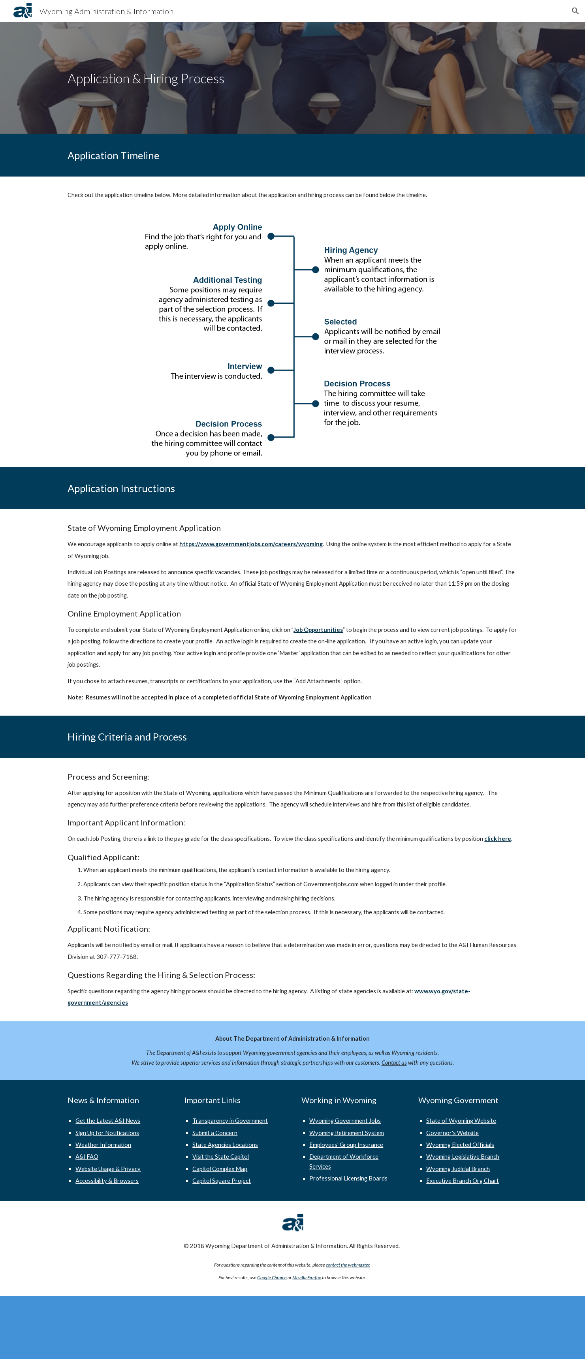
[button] (575, 11)
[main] (292, 78)
